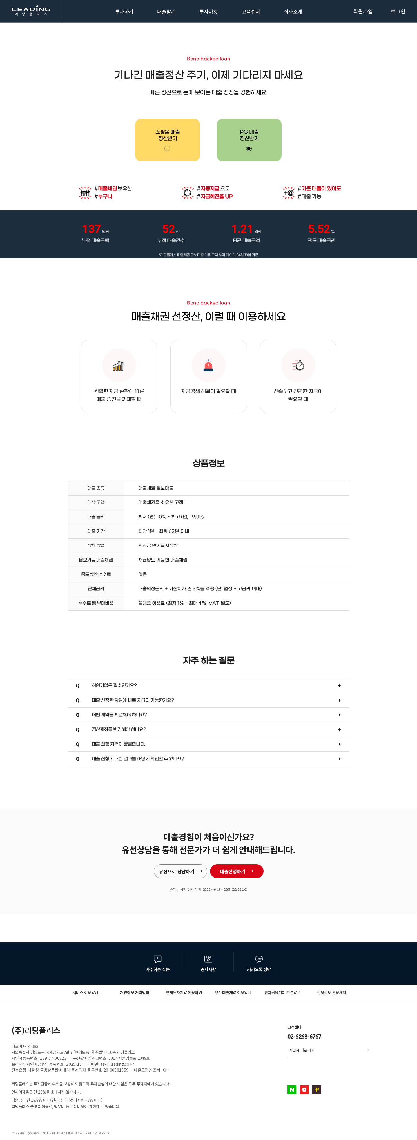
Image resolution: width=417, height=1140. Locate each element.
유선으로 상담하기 (181, 871)
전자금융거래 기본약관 (282, 992)
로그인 (398, 11)
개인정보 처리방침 (134, 992)
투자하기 (124, 11)
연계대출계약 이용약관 (233, 992)
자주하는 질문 (158, 969)
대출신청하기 (237, 871)
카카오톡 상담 (259, 969)
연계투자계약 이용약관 (184, 992)
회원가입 (363, 11)
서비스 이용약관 (85, 992)
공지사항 (208, 969)
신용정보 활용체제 (331, 992)
